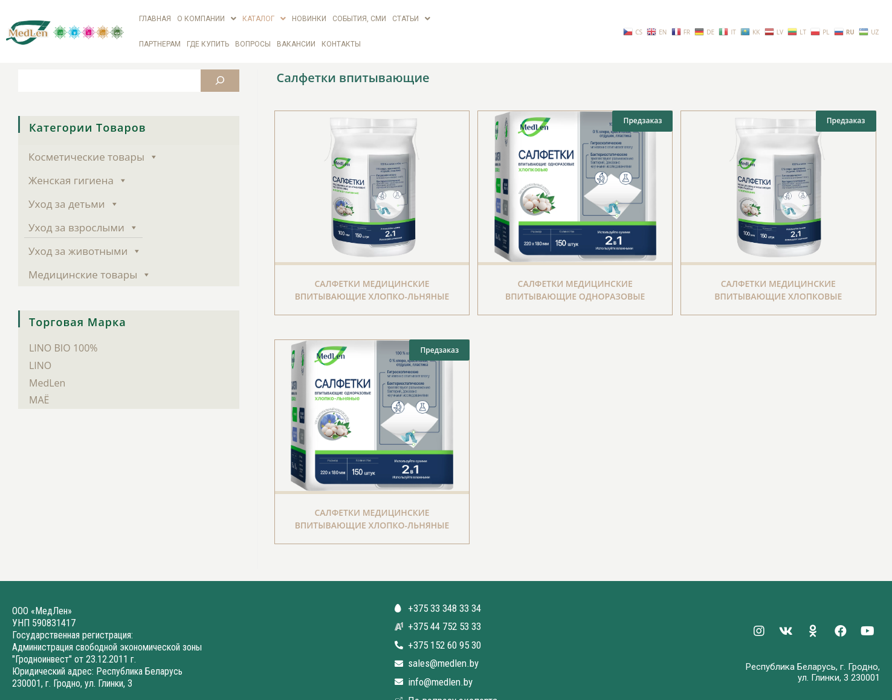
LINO (40, 343)
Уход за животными (84, 229)
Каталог (264, 13)
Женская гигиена (78, 158)
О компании (206, 13)
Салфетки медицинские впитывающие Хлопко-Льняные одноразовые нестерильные (372, 274)
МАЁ (39, 378)
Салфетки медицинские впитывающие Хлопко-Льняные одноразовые (372, 503)
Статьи (411, 13)
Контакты (341, 28)
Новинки (309, 13)
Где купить (208, 28)
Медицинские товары (89, 252)
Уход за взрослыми (83, 205)
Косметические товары (93, 135)
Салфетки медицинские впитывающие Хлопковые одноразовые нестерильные (778, 274)
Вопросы (253, 28)
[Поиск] (220, 59)
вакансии (296, 28)
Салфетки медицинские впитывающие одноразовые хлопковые (575, 274)
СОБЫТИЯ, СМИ (359, 13)
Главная (155, 13)
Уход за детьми (73, 182)
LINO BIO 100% (63, 326)
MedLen (47, 361)
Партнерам (160, 28)
